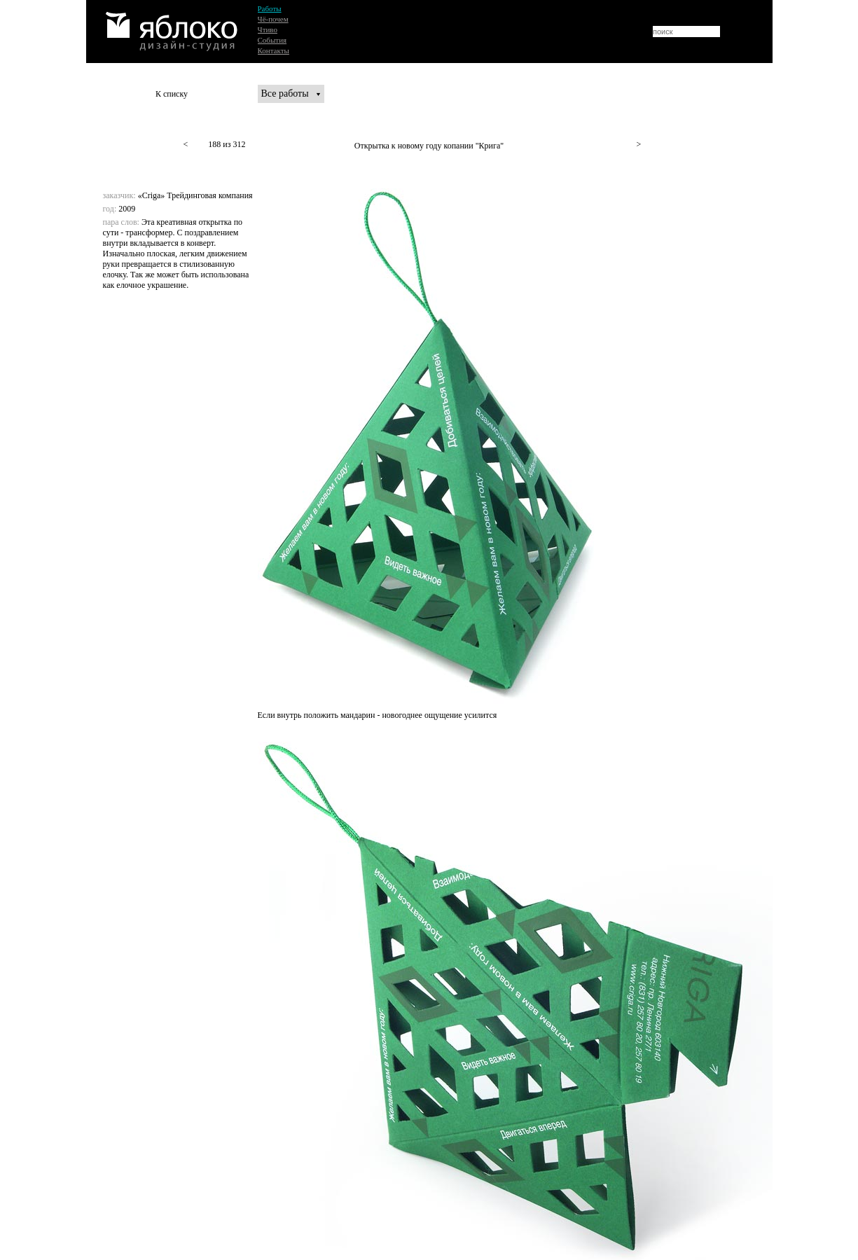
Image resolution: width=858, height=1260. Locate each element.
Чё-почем (273, 19)
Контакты (273, 50)
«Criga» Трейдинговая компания (195, 195)
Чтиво (267, 29)
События (272, 40)
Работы (270, 8)
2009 (126, 209)
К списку (171, 94)
